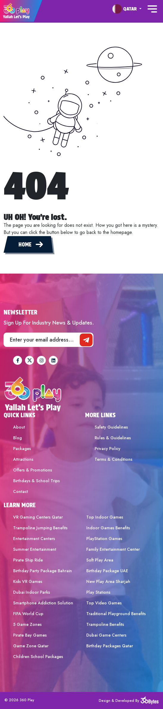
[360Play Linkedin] (53, 360)
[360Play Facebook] (17, 360)
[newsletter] (86, 339)
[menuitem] (127, 9)
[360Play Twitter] (29, 360)
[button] (127, 9)
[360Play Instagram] (41, 360)
